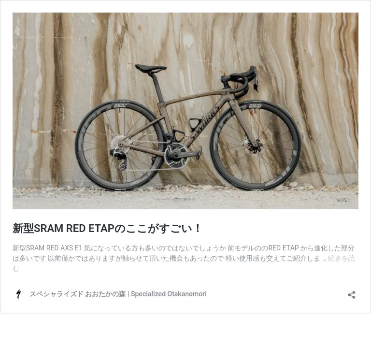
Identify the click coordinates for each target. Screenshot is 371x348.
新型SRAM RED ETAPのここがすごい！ (108, 228)
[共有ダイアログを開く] (351, 291)
